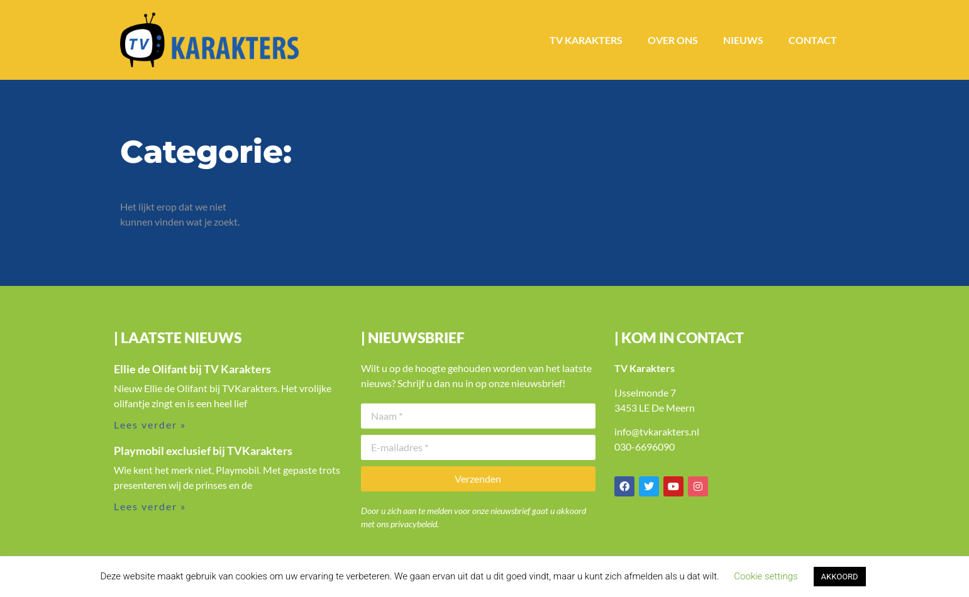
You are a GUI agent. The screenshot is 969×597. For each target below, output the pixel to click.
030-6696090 (644, 446)
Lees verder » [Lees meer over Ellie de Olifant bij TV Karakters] (150, 424)
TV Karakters (586, 40)
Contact (813, 40)
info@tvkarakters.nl (656, 431)
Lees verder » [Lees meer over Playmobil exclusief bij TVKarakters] (150, 506)
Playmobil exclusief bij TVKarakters (203, 450)
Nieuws (743, 40)
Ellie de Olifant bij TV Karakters (192, 369)
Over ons (673, 40)
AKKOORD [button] (839, 576)
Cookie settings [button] (765, 576)
